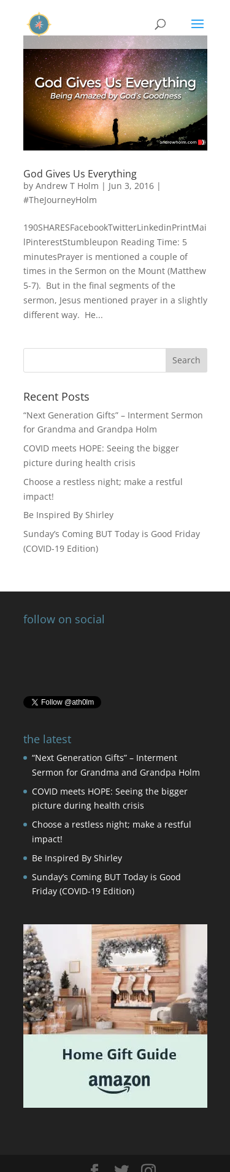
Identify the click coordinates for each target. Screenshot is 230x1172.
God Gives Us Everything (80, 173)
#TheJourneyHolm (60, 200)
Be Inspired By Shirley (68, 515)
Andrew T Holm (67, 185)
